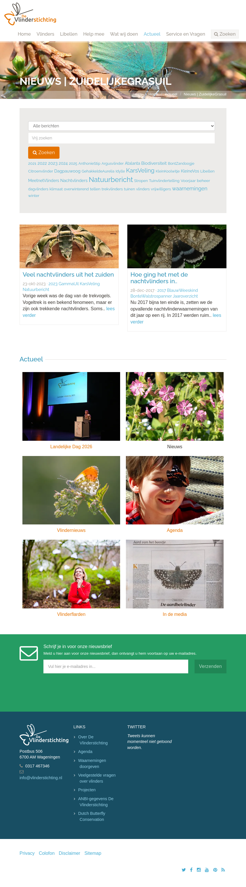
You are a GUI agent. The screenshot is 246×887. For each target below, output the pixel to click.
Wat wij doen (124, 34)
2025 (73, 163)
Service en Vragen (185, 34)
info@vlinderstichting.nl (41, 777)
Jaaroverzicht (185, 296)
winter (33, 195)
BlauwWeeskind (182, 290)
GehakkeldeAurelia (98, 171)
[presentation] (63, 691)
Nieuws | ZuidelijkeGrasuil (205, 94)
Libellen (69, 34)
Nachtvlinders (74, 180)
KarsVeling (140, 170)
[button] (225, 34)
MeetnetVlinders (43, 180)
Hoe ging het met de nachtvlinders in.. (159, 278)
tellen (95, 189)
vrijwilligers (161, 189)
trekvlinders (112, 189)
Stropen (141, 181)
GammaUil (69, 283)
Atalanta (132, 163)
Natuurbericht (111, 179)
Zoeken (44, 152)
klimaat (56, 189)
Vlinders (45, 34)
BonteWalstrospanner (151, 296)
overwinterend (76, 189)
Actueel (152, 34)
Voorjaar (188, 180)
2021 (32, 163)
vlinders (143, 189)
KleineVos (190, 171)
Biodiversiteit (154, 163)
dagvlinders (38, 189)
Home (24, 34)
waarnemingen (189, 188)
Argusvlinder (112, 163)
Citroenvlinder (40, 171)
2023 (52, 163)
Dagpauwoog (67, 170)
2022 (42, 163)
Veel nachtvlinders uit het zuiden (68, 274)
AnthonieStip (89, 163)
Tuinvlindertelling (164, 180)
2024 (63, 163)
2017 (161, 290)
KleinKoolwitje (168, 171)
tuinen (129, 189)
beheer (203, 180)
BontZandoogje (181, 163)
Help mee (93, 34)
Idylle (120, 171)
